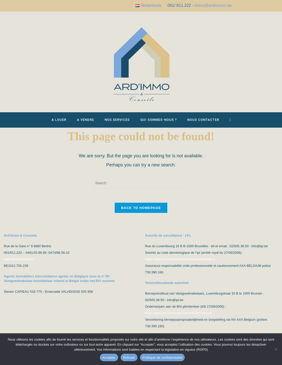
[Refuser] (275, 349)
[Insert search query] (141, 183)
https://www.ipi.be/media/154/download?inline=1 (180, 260)
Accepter (109, 357)
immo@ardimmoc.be (213, 5)
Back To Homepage (141, 209)
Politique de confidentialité (162, 357)
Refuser (129, 357)
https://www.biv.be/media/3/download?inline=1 (178, 314)
